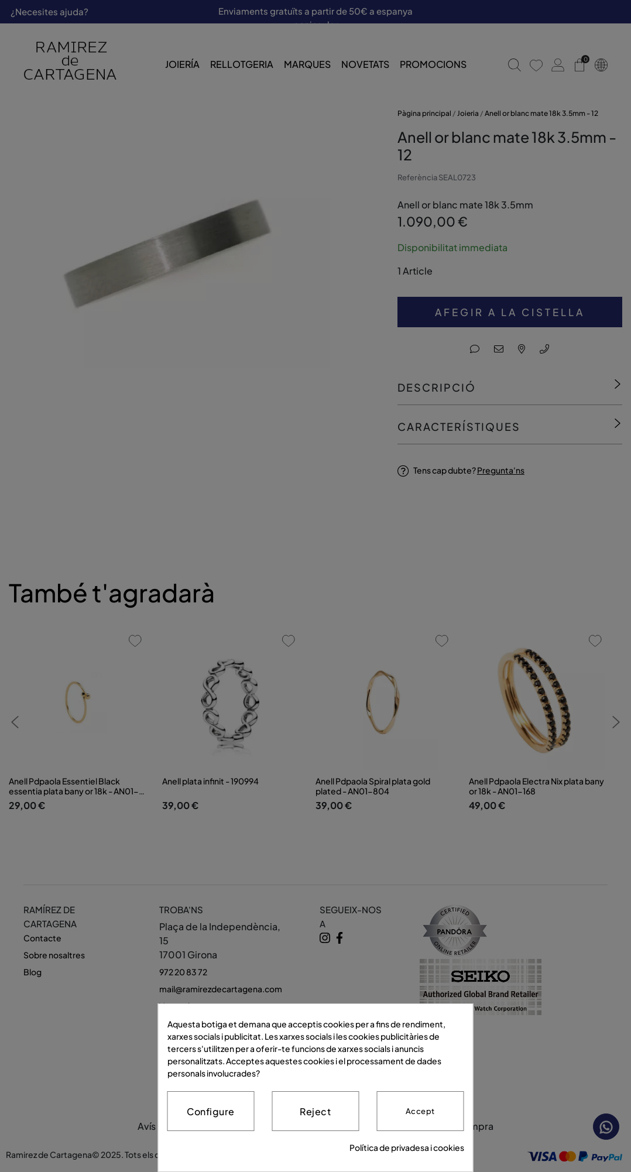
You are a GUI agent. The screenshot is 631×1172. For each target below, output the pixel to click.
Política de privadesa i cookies (406, 1147)
